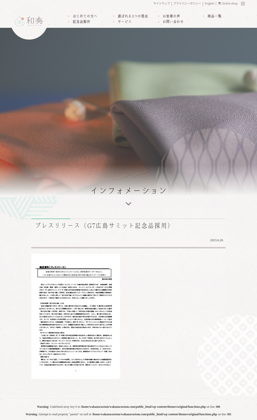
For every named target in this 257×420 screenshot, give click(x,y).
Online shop (230, 3)
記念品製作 (81, 22)
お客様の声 (171, 16)
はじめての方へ (85, 16)
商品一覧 (214, 16)
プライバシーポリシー (187, 3)
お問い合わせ (172, 22)
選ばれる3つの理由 (132, 16)
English (209, 3)
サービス (124, 22)
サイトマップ (161, 3)
